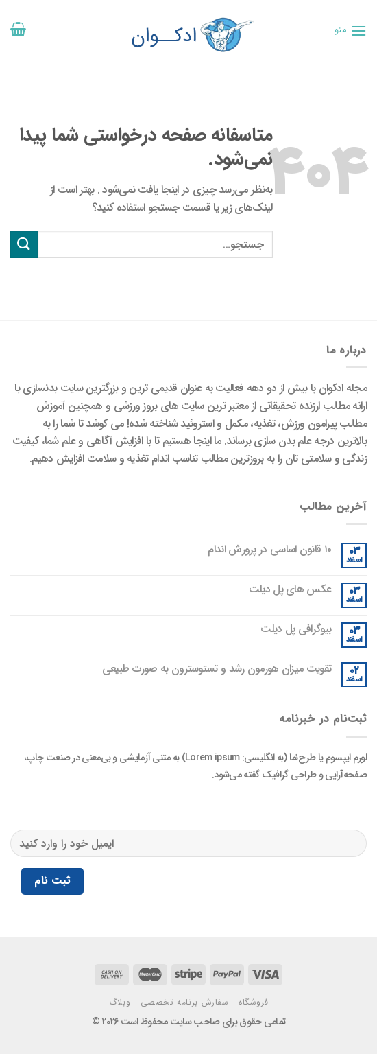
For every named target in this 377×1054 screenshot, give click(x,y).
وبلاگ (119, 1002)
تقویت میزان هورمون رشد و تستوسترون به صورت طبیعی (216, 668)
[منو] (351, 30)
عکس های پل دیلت (290, 589)
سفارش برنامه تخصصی (185, 1002)
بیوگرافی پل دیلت (295, 628)
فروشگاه (253, 1002)
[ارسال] (24, 244)
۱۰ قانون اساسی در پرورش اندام (269, 549)
